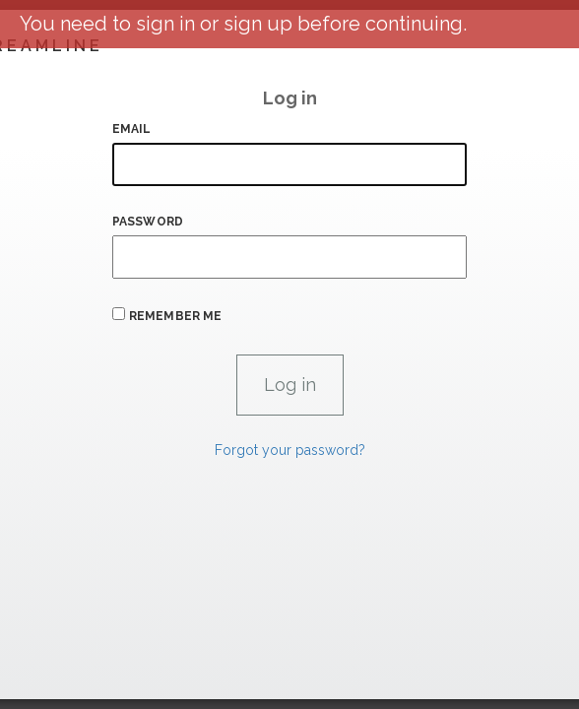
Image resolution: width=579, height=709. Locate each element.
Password (147, 221)
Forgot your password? (290, 450)
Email (132, 129)
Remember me (175, 316)
